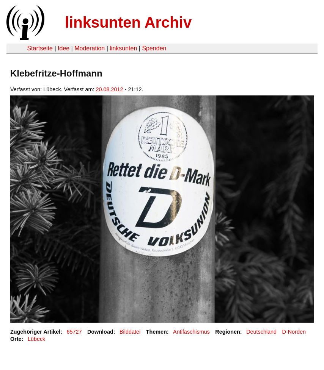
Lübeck (36, 339)
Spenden (154, 48)
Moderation (89, 48)
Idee (63, 48)
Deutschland (261, 332)
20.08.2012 (109, 89)
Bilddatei (130, 332)
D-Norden (294, 332)
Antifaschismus (191, 332)
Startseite (40, 48)
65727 (74, 332)
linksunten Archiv (128, 22)
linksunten (123, 48)
